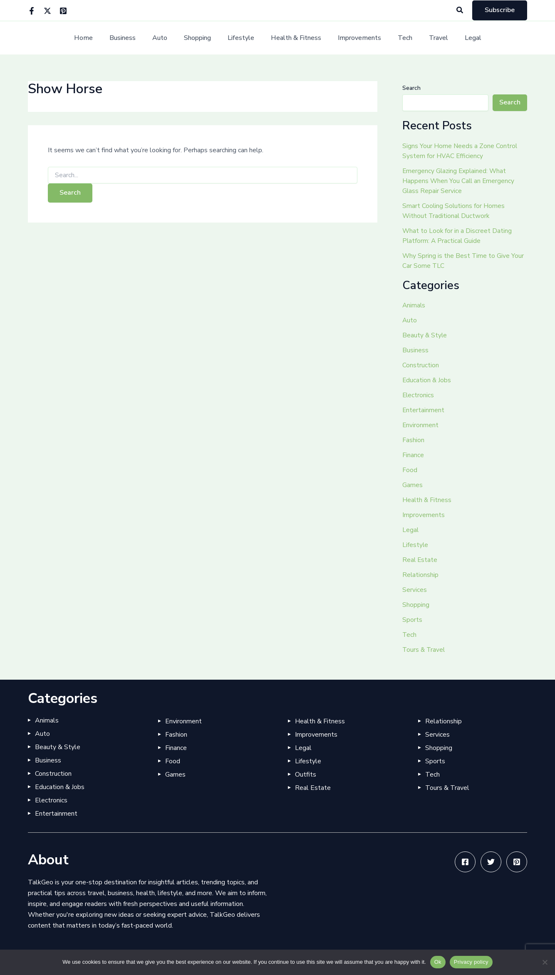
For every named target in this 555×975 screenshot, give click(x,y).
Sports (412, 619)
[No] (544, 962)
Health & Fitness (294, 38)
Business (134, 38)
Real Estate (420, 559)
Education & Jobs (427, 380)
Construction (420, 365)
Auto (168, 38)
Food (409, 470)
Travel (426, 38)
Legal (458, 38)
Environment (420, 425)
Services (414, 589)
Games (412, 485)
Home (98, 38)
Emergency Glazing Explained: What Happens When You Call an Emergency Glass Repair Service (459, 180)
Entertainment (423, 410)
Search (411, 88)
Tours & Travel (424, 649)
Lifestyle (242, 38)
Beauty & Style (425, 335)
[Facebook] (31, 11)
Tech (396, 38)
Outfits (305, 774)
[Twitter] (47, 11)
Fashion (413, 440)
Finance (413, 455)
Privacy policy (471, 962)
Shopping (202, 38)
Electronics (418, 395)
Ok (437, 962)
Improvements (354, 38)
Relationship (420, 574)
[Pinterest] (63, 11)
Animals (414, 305)
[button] (460, 10)
